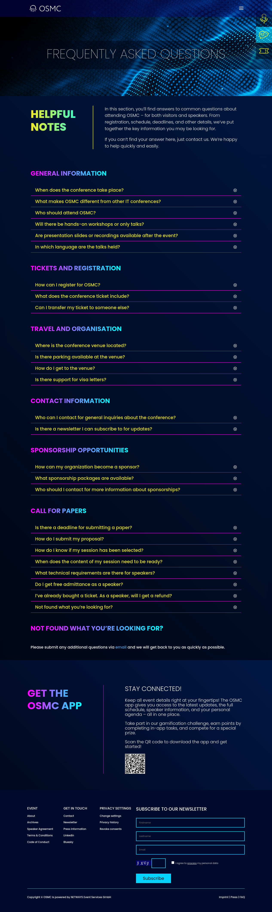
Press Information (74, 829)
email (121, 647)
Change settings (110, 816)
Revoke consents (111, 829)
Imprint (223, 897)
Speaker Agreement (40, 829)
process (192, 863)
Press (234, 897)
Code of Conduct (38, 842)
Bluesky (68, 842)
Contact (68, 816)
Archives (32, 822)
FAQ (242, 897)
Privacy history (109, 822)
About (31, 816)
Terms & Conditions (40, 835)
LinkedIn (68, 835)
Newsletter (70, 822)
